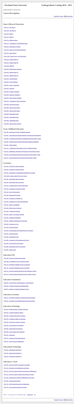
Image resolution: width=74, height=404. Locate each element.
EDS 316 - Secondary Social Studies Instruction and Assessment (19, 301)
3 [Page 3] (10, 394)
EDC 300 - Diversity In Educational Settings (14, 258)
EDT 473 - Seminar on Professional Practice (14, 338)
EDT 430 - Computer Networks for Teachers (14, 316)
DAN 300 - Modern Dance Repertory (13, 69)
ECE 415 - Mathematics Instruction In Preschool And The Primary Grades (22, 151)
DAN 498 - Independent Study (11, 120)
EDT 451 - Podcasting (9, 335)
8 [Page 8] (17, 394)
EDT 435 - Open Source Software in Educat (14, 322)
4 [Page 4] (11, 394)
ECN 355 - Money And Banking (12, 205)
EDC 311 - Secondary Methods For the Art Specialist (17, 268)
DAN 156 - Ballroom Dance (11, 40)
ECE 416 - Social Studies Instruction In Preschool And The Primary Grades (22, 154)
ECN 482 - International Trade (11, 237)
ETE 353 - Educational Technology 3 (13, 356)
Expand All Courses (59, 16)
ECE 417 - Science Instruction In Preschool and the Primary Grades (20, 158)
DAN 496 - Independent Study (11, 114)
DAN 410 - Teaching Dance (10, 78)
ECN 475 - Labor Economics (11, 233)
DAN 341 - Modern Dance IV (11, 75)
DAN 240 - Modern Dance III (11, 59)
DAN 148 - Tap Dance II (10, 30)
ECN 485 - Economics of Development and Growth (16, 240)
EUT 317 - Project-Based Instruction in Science (15, 387)
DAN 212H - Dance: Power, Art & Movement (15, 56)
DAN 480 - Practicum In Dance (11, 104)
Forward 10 (30, 394)
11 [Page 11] (22, 394)
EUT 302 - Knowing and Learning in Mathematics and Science (19, 377)
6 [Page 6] (14, 394)
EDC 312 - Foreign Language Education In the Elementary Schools (20, 271)
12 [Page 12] (24, 394)
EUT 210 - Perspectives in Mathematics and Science (16, 368)
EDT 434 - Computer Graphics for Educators (15, 319)
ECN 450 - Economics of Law (11, 224)
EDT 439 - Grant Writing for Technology (14, 325)
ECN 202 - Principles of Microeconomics (14, 169)
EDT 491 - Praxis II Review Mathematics (14, 341)
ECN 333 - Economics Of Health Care (13, 198)
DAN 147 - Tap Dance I (9, 27)
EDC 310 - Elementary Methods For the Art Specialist (17, 264)
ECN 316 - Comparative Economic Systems (14, 189)
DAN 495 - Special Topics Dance (12, 111)
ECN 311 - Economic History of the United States (16, 185)
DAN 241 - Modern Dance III (11, 62)
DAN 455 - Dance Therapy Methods (12, 98)
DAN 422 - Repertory (9, 88)
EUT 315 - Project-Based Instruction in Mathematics (16, 384)
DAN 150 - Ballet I (8, 34)
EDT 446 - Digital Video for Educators (13, 328)
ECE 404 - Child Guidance (10, 145)
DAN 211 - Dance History (10, 53)
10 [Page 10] (20, 394)
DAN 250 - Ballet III (9, 66)
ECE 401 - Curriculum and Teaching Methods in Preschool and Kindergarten (22, 135)
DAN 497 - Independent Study (11, 117)
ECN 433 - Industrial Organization (12, 217)
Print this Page (68, 16)
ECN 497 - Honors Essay (10, 250)
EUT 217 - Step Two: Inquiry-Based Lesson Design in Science (19, 374)
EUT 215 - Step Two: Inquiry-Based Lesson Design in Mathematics (20, 371)
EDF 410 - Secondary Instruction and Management (16, 286)
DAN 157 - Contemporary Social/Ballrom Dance (16, 43)
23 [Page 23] (35, 394)
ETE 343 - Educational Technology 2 (13, 353)
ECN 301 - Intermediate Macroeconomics (14, 179)
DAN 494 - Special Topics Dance (12, 107)
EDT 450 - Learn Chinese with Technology (14, 332)
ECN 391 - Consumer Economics (12, 211)
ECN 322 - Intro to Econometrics (12, 192)
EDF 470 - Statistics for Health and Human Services (16, 289)
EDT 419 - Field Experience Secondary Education (16, 309)
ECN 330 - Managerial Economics (12, 195)
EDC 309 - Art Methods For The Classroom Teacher (16, 261)
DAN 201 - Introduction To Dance (12, 46)
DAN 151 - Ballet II (9, 37)
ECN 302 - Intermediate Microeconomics (14, 182)
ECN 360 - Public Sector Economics (13, 208)
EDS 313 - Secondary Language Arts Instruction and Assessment (19, 297)
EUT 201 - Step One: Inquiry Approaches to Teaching (17, 365)
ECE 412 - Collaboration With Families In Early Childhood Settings (20, 148)
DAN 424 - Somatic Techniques (11, 91)
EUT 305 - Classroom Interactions (12, 381)
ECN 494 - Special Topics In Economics (13, 243)
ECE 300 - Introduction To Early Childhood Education (17, 132)
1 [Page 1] (6, 394)
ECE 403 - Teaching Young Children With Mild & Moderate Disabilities (21, 142)
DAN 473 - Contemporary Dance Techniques (15, 101)
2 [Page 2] (8, 394)
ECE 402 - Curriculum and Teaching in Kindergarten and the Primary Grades (22, 138)
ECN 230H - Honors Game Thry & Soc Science (15, 176)
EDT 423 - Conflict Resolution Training (13, 312)
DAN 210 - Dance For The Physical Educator (15, 50)
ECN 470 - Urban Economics (11, 227)
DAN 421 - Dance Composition (11, 85)
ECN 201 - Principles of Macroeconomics (14, 166)
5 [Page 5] (13, 394)
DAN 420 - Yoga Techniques (11, 82)
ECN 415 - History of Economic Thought (14, 214)
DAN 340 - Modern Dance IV (11, 72)
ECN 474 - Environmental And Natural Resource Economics (18, 230)
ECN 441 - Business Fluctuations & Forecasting (15, 221)
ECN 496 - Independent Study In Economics (14, 246)
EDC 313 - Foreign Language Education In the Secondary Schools (20, 274)
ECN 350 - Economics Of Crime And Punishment (16, 201)
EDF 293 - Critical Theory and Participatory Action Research (18, 283)
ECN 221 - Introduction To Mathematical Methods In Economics (19, 173)
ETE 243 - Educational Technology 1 (13, 350)
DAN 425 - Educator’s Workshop (12, 95)
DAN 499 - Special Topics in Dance (12, 123)
